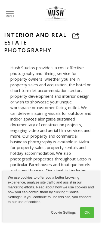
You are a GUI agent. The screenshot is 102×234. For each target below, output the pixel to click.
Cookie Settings (63, 212)
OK (87, 212)
